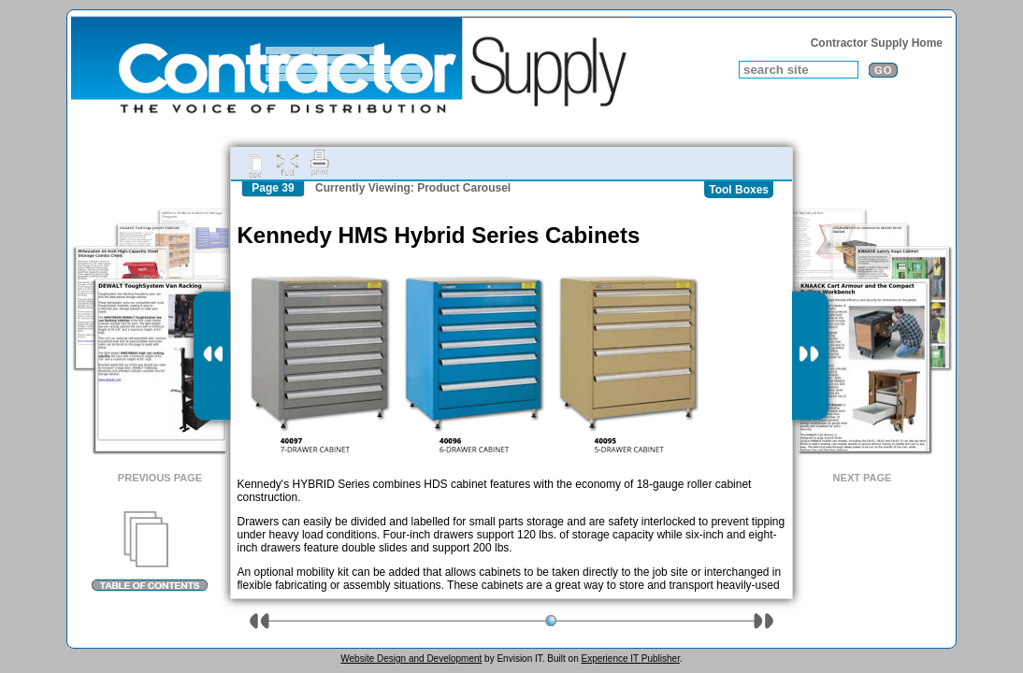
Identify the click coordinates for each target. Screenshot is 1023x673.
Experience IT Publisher (630, 658)
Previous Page (160, 477)
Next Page (862, 477)
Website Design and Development (411, 658)
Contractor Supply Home (877, 43)
